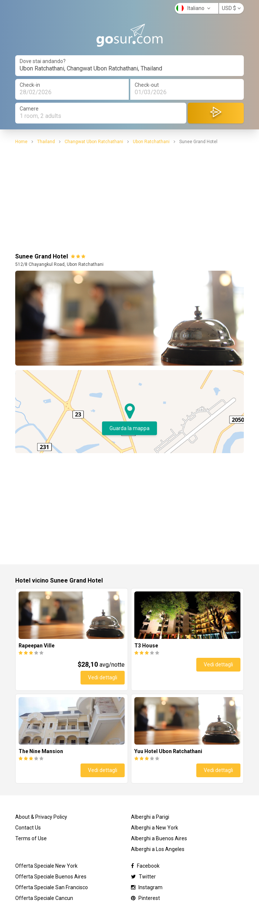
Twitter (143, 877)
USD (231, 8)
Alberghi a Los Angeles (157, 849)
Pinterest (145, 898)
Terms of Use (31, 838)
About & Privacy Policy (41, 817)
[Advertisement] (129, 197)
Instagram (147, 887)
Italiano (193, 8)
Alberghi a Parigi (150, 817)
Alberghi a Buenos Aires (159, 838)
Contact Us (28, 828)
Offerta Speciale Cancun (44, 898)
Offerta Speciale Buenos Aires (50, 877)
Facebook (145, 866)
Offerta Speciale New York (46, 866)
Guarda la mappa (129, 428)
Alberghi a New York (154, 828)
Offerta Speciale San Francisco (51, 887)
